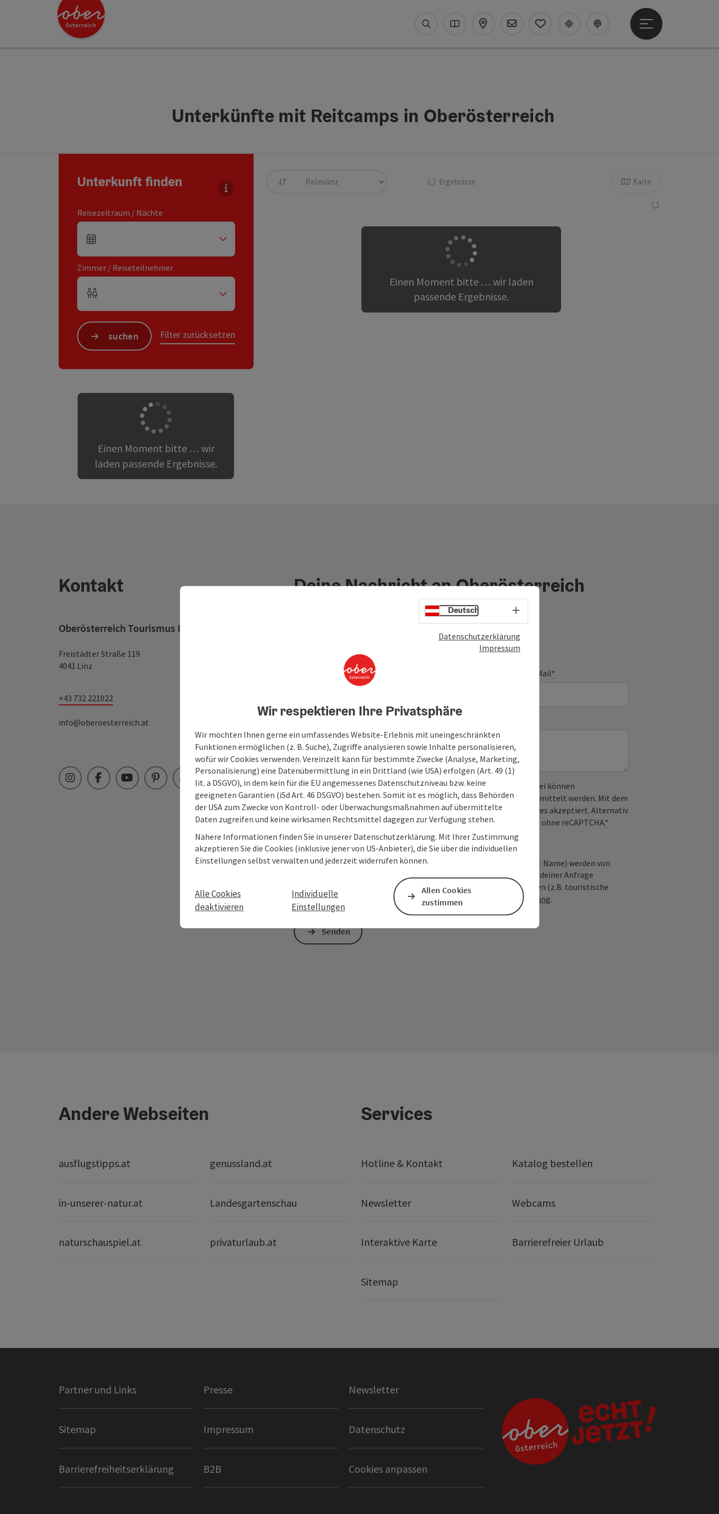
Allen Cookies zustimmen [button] (447, 896)
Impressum (499, 648)
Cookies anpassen (388, 1468)
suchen (123, 336)
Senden (336, 931)
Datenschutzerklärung (479, 636)
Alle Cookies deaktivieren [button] (219, 900)
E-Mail (541, 673)
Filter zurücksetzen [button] (197, 334)
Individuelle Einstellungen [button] (318, 900)
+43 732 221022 (86, 698)
